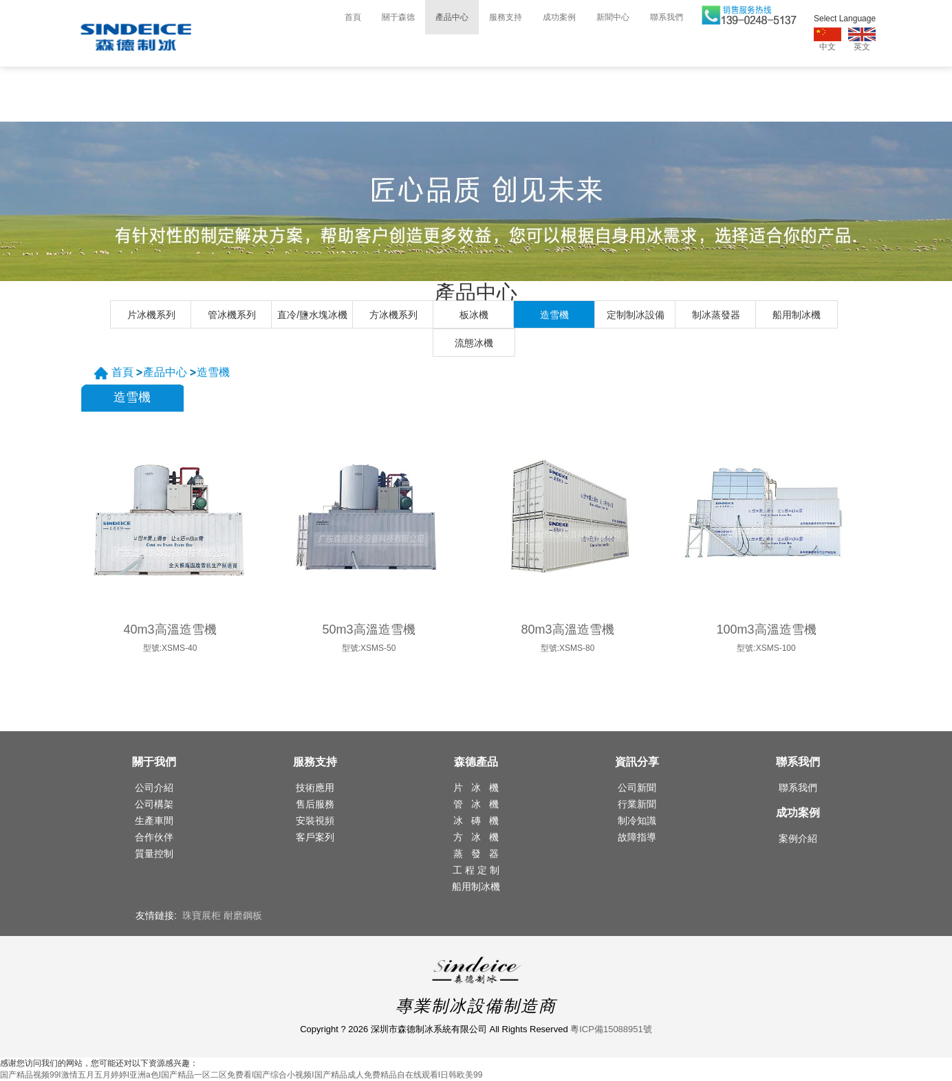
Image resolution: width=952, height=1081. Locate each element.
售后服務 (315, 804)
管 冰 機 (475, 804)
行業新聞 (637, 804)
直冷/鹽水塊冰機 (312, 314)
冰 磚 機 (475, 820)
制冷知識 (637, 820)
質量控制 (154, 853)
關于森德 (398, 17)
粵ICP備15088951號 (611, 1029)
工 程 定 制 (476, 870)
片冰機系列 (151, 314)
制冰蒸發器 (716, 314)
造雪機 (554, 314)
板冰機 (473, 314)
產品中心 (451, 17)
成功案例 (559, 17)
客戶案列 (315, 837)
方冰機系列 (393, 314)
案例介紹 (798, 838)
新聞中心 (612, 17)
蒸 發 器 (475, 853)
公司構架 (154, 804)
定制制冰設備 (635, 314)
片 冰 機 (475, 787)
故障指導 (637, 837)
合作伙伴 (154, 837)
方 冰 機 (475, 837)
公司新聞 (637, 787)
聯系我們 (666, 17)
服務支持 (505, 17)
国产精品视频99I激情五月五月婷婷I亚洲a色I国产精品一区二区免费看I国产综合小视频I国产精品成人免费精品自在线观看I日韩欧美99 (241, 1075)
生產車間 (154, 820)
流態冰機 (474, 342)
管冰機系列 (232, 314)
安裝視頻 (315, 820)
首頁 (353, 17)
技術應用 (315, 787)
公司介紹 (154, 787)
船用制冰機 (796, 314)
